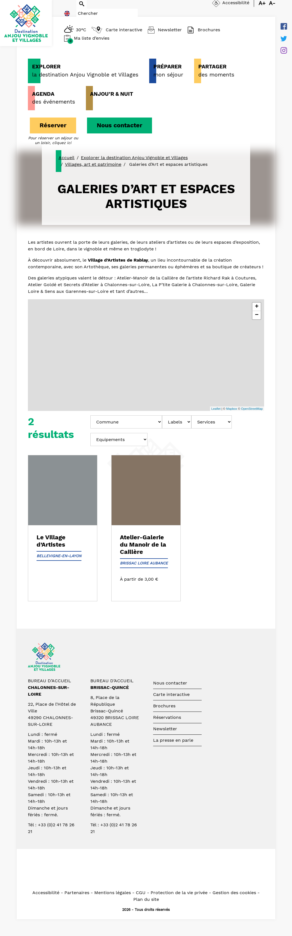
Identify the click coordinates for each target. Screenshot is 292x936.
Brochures (164, 705)
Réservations (167, 717)
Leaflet (216, 408)
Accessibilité (45, 892)
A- (272, 7)
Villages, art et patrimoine (93, 164)
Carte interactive (171, 694)
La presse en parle (173, 740)
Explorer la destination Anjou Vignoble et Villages (134, 157)
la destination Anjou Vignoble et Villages (85, 70)
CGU (141, 892)
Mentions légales (112, 892)
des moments (216, 70)
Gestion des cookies (234, 892)
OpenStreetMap (252, 408)
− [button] (257, 315)
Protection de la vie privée (179, 892)
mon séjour (168, 70)
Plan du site (146, 899)
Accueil (66, 157)
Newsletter (165, 728)
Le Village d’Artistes (51, 541)
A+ (262, 7)
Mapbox (231, 408)
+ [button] (257, 307)
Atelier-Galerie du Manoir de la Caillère (143, 544)
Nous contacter (119, 125)
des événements (53, 97)
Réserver (53, 125)
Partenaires (76, 892)
